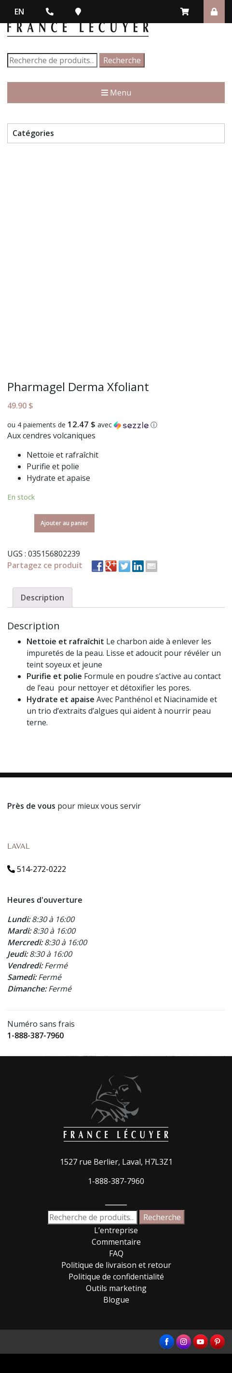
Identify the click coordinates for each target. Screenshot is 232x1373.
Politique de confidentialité (116, 1276)
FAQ (116, 1253)
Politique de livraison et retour (116, 1265)
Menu (116, 92)
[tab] (42, 597)
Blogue (116, 1299)
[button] (116, 425)
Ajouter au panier (64, 523)
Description (42, 597)
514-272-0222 (36, 869)
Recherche (122, 60)
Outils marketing (116, 1288)
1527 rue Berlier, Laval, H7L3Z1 (116, 1161)
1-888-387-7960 (35, 1035)
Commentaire (116, 1242)
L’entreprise (116, 1230)
